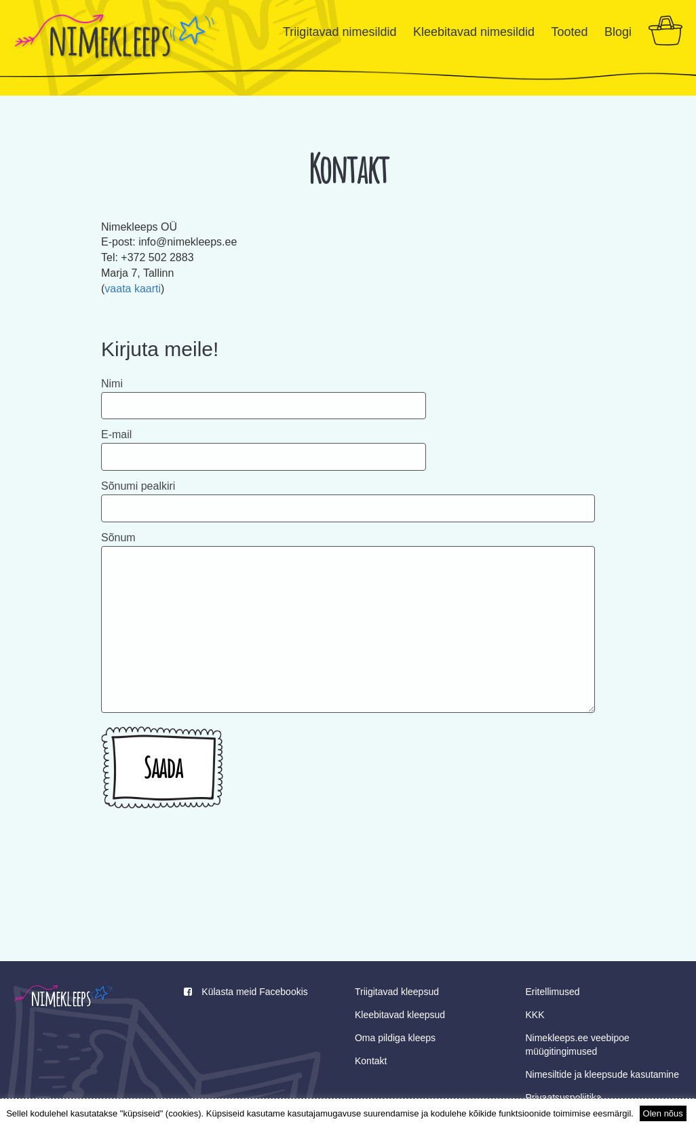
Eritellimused (552, 991)
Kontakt (371, 1060)
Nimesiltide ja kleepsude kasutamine (601, 1074)
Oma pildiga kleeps (395, 1037)
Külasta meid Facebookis (245, 991)
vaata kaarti (132, 288)
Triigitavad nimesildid (339, 32)
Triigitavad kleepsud (397, 991)
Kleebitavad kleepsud (400, 1014)
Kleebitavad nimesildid (474, 32)
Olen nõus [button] (663, 1113)
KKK (534, 1014)
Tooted (569, 32)
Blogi (618, 32)
